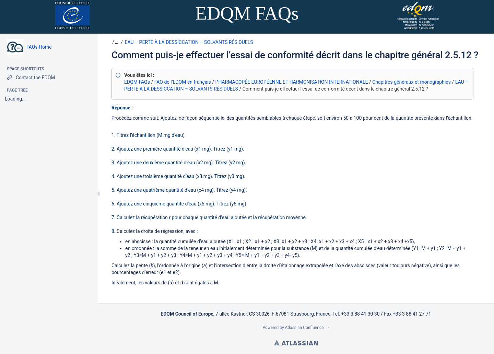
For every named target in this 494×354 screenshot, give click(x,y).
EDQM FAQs (137, 82)
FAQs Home (39, 47)
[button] (115, 42)
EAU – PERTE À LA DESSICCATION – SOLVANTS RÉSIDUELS (189, 42)
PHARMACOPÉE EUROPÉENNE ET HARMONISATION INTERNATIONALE (291, 82)
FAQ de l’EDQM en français (182, 82)
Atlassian (296, 342)
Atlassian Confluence (304, 327)
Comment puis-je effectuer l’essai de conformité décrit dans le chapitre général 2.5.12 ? (294, 55)
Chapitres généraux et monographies (411, 82)
